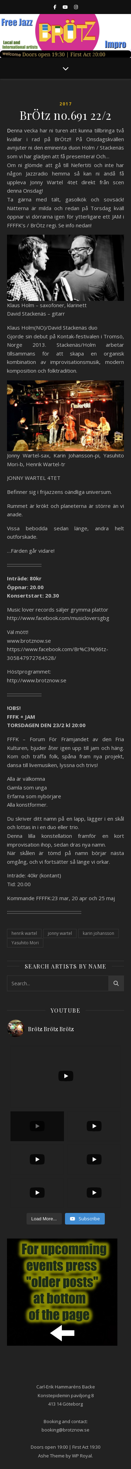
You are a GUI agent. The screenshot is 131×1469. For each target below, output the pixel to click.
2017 (65, 104)
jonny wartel (60, 933)
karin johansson (98, 933)
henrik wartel (24, 933)
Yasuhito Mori (25, 943)
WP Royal (82, 1456)
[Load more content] (44, 1219)
